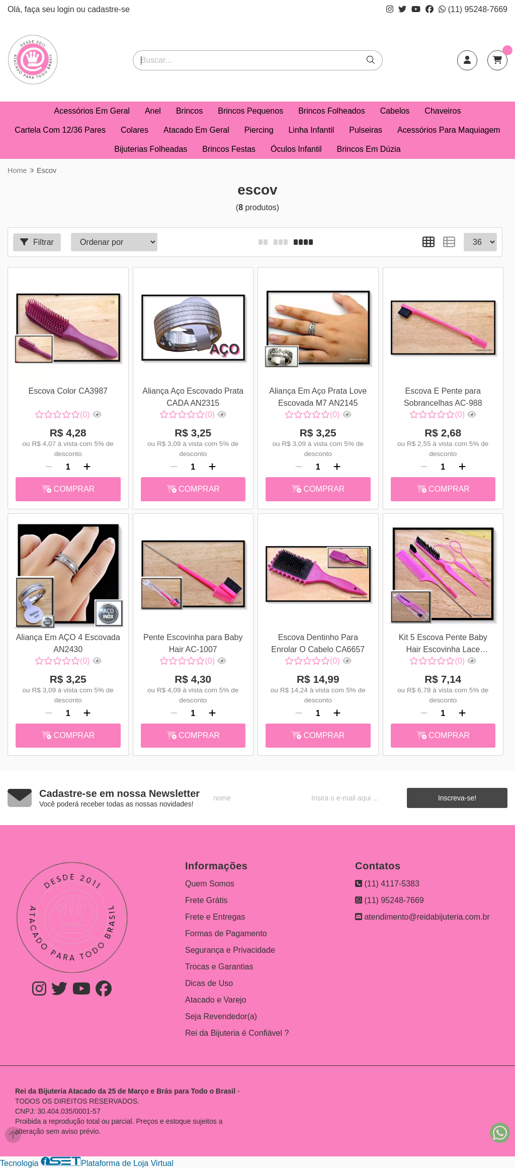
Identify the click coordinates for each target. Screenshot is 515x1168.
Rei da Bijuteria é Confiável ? (237, 1033)
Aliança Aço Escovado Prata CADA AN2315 (192, 397)
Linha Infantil (311, 130)
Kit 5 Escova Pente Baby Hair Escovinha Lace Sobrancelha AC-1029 (443, 645)
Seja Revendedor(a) (221, 1016)
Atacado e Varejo (215, 1000)
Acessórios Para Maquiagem (448, 130)
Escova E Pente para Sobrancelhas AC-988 (443, 397)
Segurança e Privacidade (230, 950)
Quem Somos (209, 883)
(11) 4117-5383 (387, 883)
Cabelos (395, 111)
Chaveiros (442, 111)
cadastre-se (109, 9)
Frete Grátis (206, 900)
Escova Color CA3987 (68, 391)
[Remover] (48, 467)
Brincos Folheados (331, 111)
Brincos (189, 111)
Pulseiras (365, 130)
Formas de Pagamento (226, 933)
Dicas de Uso (209, 983)
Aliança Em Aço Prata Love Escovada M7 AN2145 (318, 397)
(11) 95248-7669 (473, 9)
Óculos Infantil (296, 149)
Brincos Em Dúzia (369, 149)
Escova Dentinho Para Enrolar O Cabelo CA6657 (318, 643)
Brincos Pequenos (250, 111)
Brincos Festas (228, 149)
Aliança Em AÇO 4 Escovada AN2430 (68, 643)
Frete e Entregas (215, 917)
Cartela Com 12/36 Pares (60, 130)
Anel (153, 111)
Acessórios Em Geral (92, 111)
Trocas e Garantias (219, 966)
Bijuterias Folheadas (150, 149)
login (66, 9)
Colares (134, 130)
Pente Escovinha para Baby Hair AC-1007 (192, 643)
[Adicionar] (87, 467)
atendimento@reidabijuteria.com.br (422, 917)
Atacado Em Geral (196, 130)
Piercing (259, 130)
